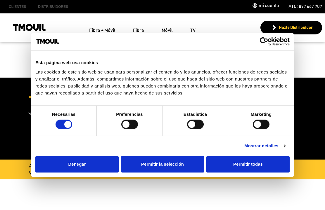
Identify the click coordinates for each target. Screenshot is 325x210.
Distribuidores (53, 7)
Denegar (77, 164)
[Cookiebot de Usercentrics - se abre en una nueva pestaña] (264, 41)
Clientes (17, 7)
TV (193, 30)
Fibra (138, 30)
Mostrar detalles (261, 146)
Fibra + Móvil (102, 30)
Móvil (167, 30)
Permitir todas (248, 164)
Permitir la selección (162, 164)
